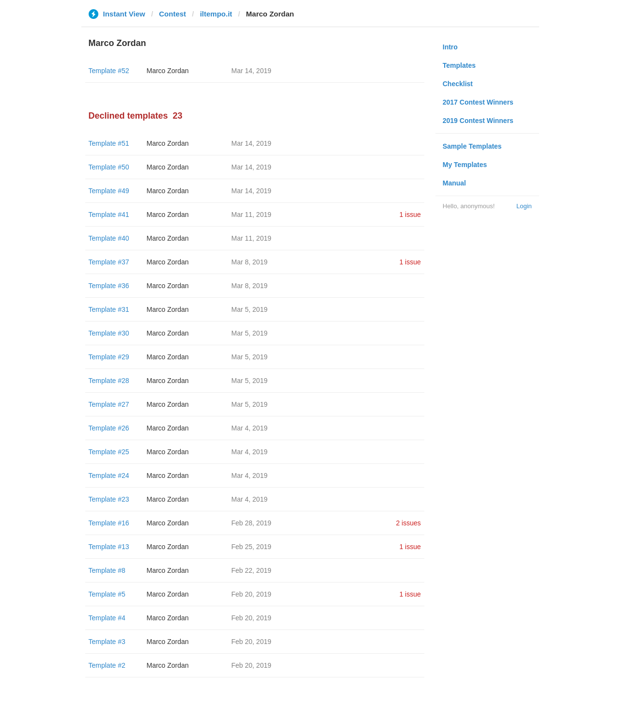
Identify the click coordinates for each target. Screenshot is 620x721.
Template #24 (109, 475)
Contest (172, 14)
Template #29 (109, 357)
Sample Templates (472, 146)
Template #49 (109, 191)
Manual (454, 183)
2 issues (408, 523)
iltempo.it (216, 14)
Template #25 (109, 452)
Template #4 (107, 618)
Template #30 (109, 333)
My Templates (465, 165)
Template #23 (109, 499)
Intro (450, 47)
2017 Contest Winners (478, 102)
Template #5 (107, 594)
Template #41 (109, 214)
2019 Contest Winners (478, 120)
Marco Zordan (168, 71)
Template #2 (107, 665)
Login (524, 206)
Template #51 (109, 143)
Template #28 (109, 380)
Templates (459, 65)
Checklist (458, 84)
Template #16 (109, 523)
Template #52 (109, 71)
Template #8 (107, 570)
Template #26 (109, 428)
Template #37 (109, 262)
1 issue (409, 214)
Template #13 (109, 547)
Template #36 (109, 286)
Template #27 (109, 404)
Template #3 (107, 641)
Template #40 (109, 238)
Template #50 (109, 167)
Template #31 (109, 309)
